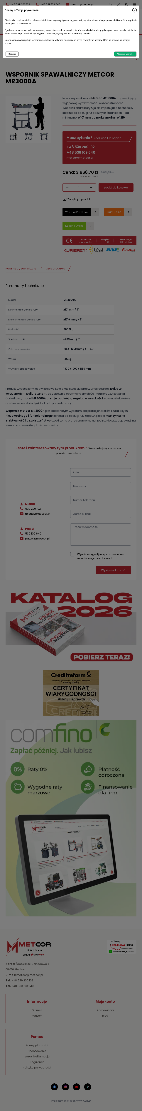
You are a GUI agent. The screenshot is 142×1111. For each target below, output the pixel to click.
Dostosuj (12, 54)
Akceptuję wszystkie (125, 54)
